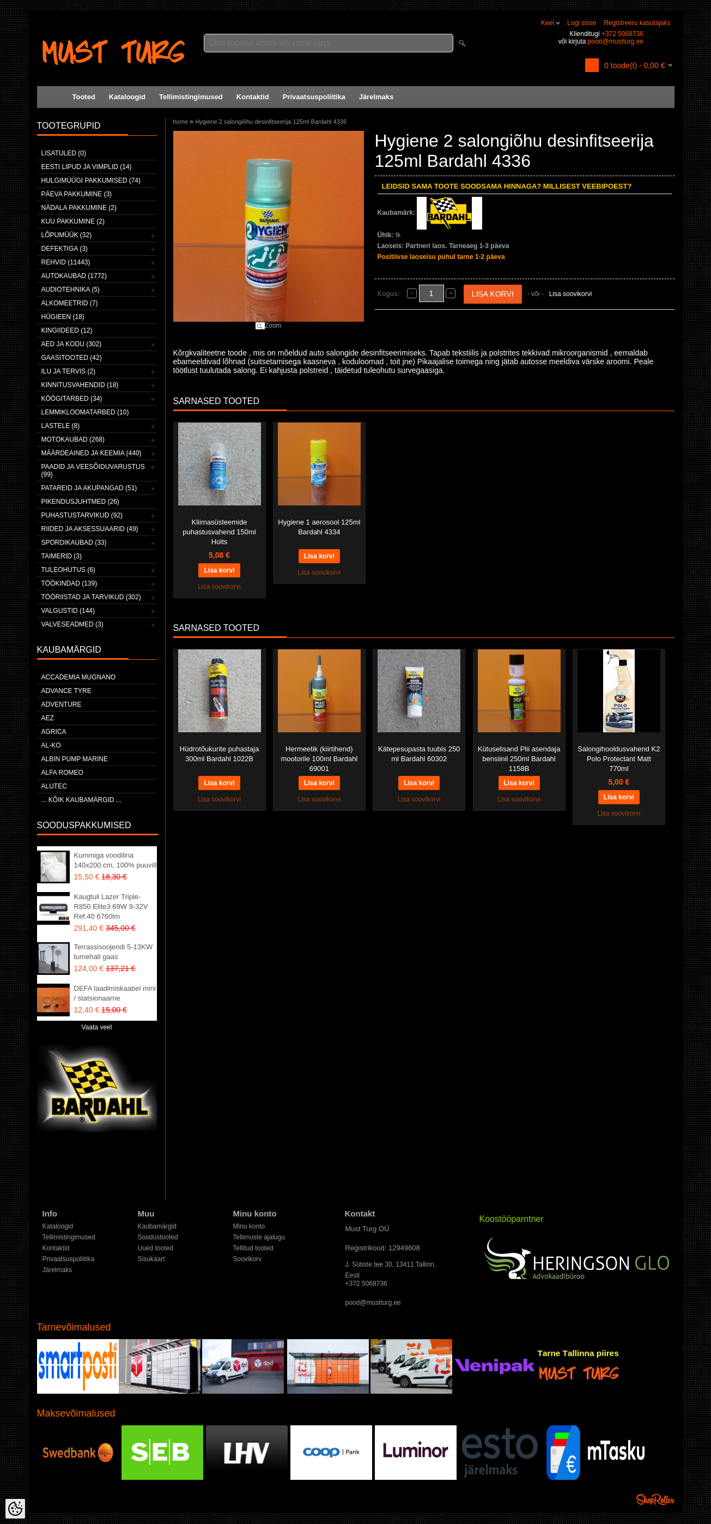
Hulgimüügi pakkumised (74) (91, 180)
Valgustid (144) (68, 611)
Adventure (61, 704)
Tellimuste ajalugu (259, 1237)
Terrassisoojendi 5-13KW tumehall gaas (113, 952)
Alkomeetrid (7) (69, 303)
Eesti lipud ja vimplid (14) (86, 167)
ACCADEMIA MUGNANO (78, 677)
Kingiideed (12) (67, 330)
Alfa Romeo (62, 772)
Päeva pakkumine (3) (76, 194)
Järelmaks (376, 97)
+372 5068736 (622, 34)
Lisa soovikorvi (570, 294)
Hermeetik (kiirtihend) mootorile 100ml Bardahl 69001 (319, 759)
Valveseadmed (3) (72, 624)
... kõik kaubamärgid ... (81, 800)
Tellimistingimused (191, 97)
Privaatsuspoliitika (314, 97)
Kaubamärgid (157, 1226)
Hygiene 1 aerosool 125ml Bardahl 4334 (319, 527)
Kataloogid (127, 97)
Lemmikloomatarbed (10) (85, 412)
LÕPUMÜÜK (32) (66, 235)
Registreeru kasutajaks (637, 23)
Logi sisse (581, 23)
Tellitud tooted (253, 1248)
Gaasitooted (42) (71, 358)
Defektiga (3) (64, 248)
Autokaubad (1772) (74, 276)
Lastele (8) (60, 426)
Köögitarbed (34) (71, 398)
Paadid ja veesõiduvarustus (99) (93, 470)
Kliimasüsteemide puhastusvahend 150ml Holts (219, 532)
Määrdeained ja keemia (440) (91, 453)
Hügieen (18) (62, 317)
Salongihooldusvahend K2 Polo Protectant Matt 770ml (619, 759)
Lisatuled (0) (63, 153)
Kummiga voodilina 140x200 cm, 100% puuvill (115, 860)
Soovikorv (247, 1259)
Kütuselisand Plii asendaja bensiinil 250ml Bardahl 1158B (519, 759)
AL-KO (51, 745)
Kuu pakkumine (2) (73, 221)
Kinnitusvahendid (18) (80, 385)
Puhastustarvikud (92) (82, 515)
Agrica (53, 732)
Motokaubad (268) (73, 439)
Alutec (54, 786)
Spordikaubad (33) (74, 542)
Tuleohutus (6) (68, 570)
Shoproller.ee (655, 1499)
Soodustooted (158, 1237)
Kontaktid (252, 97)
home (181, 121)
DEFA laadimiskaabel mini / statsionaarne (115, 993)
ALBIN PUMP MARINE (74, 759)
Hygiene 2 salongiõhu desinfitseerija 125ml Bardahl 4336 (271, 121)
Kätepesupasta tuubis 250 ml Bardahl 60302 (419, 754)
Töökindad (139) (69, 583)
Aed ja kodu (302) (71, 344)
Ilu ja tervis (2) (68, 371)
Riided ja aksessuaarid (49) (89, 529)
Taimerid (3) (61, 556)
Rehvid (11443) (65, 262)
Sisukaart (151, 1259)
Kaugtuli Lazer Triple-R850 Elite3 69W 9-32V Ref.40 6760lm (111, 906)
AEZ (47, 718)
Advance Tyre (66, 691)
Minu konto (249, 1226)
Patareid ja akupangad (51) (89, 488)
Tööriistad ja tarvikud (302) (91, 597)
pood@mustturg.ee (615, 41)
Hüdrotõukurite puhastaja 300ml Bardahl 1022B (219, 754)
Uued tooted (155, 1248)
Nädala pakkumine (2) (79, 208)
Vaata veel (97, 1027)
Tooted (83, 97)
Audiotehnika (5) (70, 289)
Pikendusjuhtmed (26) (80, 501)
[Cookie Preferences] (15, 1509)
